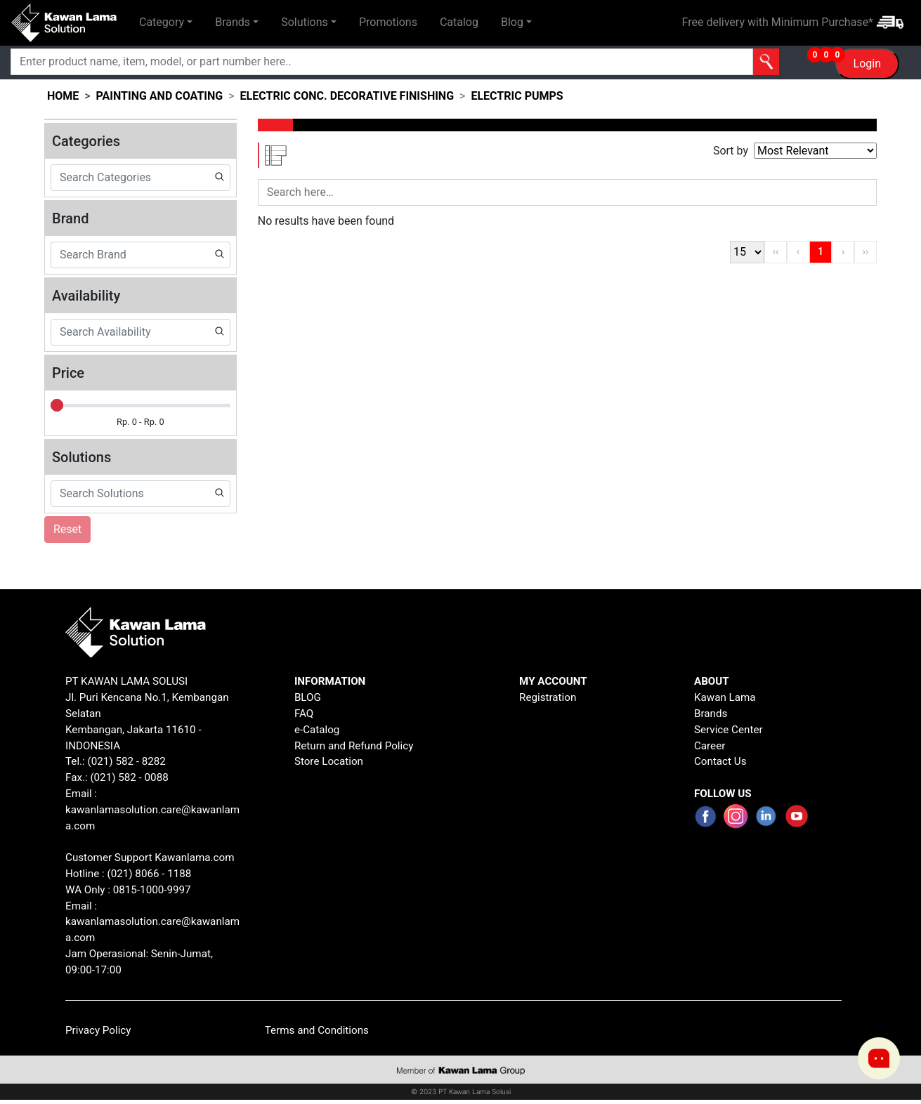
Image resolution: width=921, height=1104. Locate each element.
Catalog (459, 22)
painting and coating (159, 96)
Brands (710, 713)
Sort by (730, 150)
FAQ (303, 713)
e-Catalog (317, 729)
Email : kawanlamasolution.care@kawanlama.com (152, 922)
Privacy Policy (98, 1030)
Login (867, 63)
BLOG (307, 697)
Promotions (388, 22)
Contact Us (720, 761)
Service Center (728, 729)
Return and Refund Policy (354, 746)
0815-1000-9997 (152, 889)
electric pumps (517, 96)
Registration (547, 697)
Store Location (328, 761)
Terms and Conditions (317, 1030)
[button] (165, 22)
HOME (63, 96)
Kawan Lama (725, 697)
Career (709, 746)
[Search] (323, 61)
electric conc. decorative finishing (347, 96)
